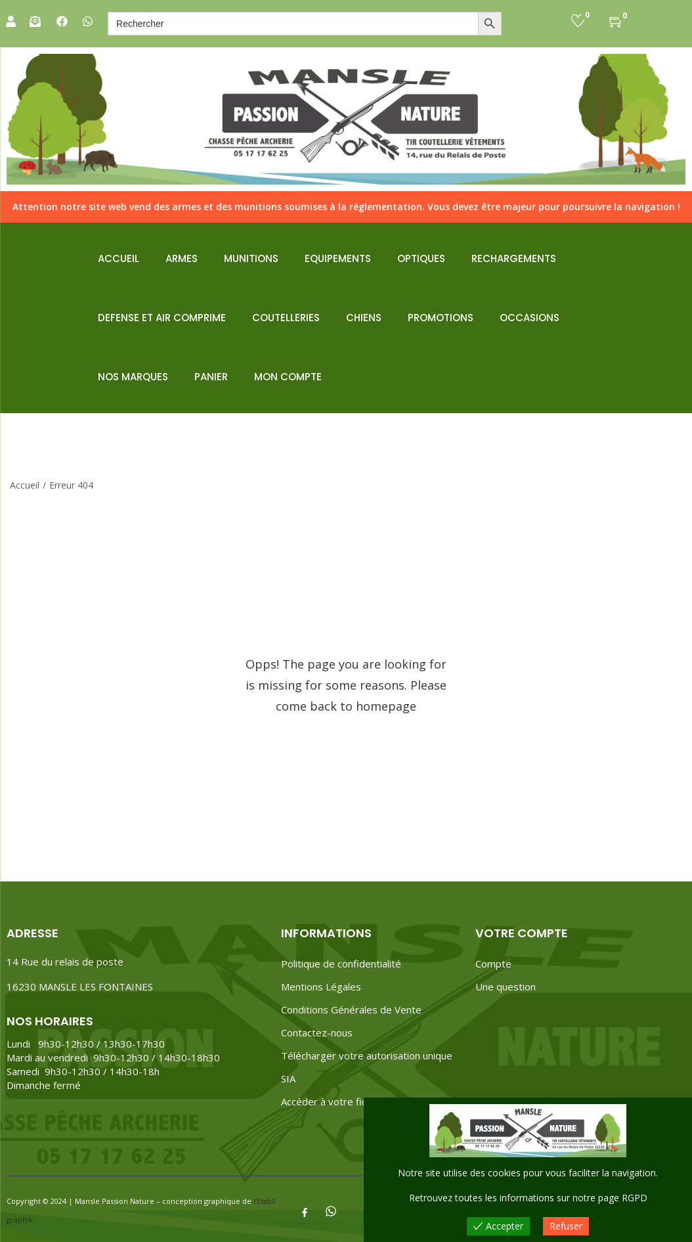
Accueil (24, 485)
